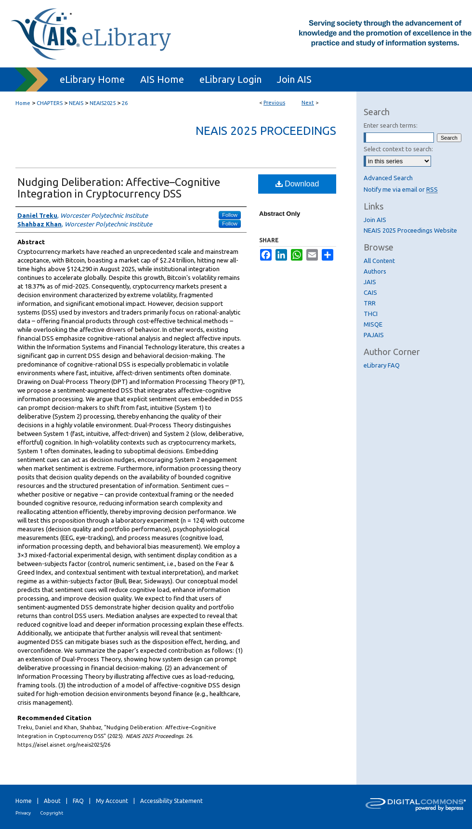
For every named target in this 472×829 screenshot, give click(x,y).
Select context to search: (398, 148)
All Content (379, 260)
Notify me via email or (401, 189)
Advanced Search (388, 177)
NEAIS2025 (103, 103)
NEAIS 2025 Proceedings (266, 130)
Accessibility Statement (171, 801)
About (52, 801)
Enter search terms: (391, 125)
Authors (375, 271)
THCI (371, 313)
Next (308, 102)
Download (297, 184)
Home (22, 103)
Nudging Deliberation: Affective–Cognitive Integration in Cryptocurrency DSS (118, 187)
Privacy (23, 813)
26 (125, 103)
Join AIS (375, 219)
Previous (274, 102)
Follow (229, 215)
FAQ (78, 801)
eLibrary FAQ (382, 365)
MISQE (373, 324)
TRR (370, 303)
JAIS (370, 281)
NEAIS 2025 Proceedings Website (410, 230)
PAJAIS (374, 334)
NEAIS (76, 103)
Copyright (51, 813)
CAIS (370, 292)
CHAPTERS (50, 103)
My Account (112, 801)
